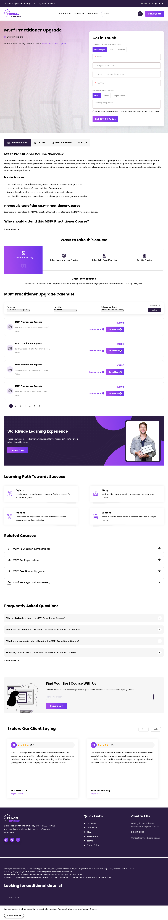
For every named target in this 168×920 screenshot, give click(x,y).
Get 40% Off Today (105, 119)
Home (7, 43)
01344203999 (47, 3)
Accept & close (14, 915)
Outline (39, 142)
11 (39, 406)
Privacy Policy (93, 845)
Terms (90, 841)
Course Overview (17, 142)
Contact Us (92, 827)
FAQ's (82, 142)
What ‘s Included (62, 142)
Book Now (115, 329)
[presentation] (143, 729)
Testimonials (93, 836)
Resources (92, 13)
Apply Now (18, 450)
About (79, 13)
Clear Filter (154, 305)
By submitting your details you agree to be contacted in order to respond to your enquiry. (128, 111)
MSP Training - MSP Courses (26, 43)
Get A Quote (154, 13)
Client (89, 832)
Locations (91, 823)
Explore (154, 310)
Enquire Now (96, 329)
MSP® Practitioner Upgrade (54, 43)
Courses (65, 13)
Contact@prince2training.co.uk (20, 3)
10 (34, 406)
